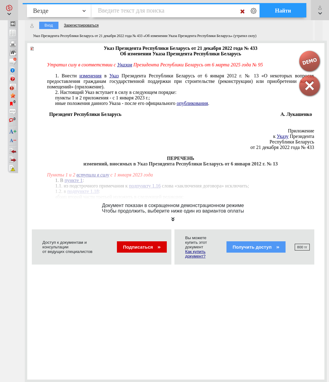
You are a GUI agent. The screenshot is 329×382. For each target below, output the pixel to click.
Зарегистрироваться (81, 25)
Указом (124, 64)
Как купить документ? (195, 253)
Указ (114, 75)
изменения (91, 75)
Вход (49, 25)
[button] (9, 10)
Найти (283, 11)
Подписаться (142, 247)
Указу (283, 136)
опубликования (192, 103)
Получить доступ (256, 247)
